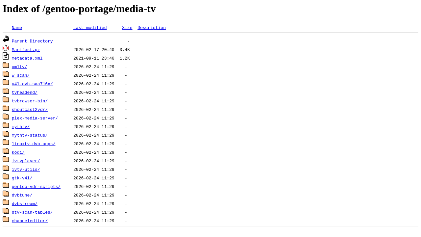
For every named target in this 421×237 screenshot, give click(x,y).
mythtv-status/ (30, 135)
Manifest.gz (26, 49)
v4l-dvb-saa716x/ (32, 84)
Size (127, 27)
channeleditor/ (30, 221)
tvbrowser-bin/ (30, 101)
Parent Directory (32, 41)
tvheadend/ (24, 92)
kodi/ (18, 152)
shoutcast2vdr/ (30, 109)
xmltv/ (19, 66)
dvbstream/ (24, 203)
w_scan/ (21, 75)
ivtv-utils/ (26, 169)
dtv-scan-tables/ (32, 212)
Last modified (90, 27)
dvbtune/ (22, 195)
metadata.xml (27, 58)
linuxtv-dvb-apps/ (34, 143)
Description (151, 27)
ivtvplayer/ (26, 161)
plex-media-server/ (35, 118)
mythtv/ (21, 126)
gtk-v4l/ (22, 178)
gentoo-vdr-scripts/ (36, 186)
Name (17, 27)
